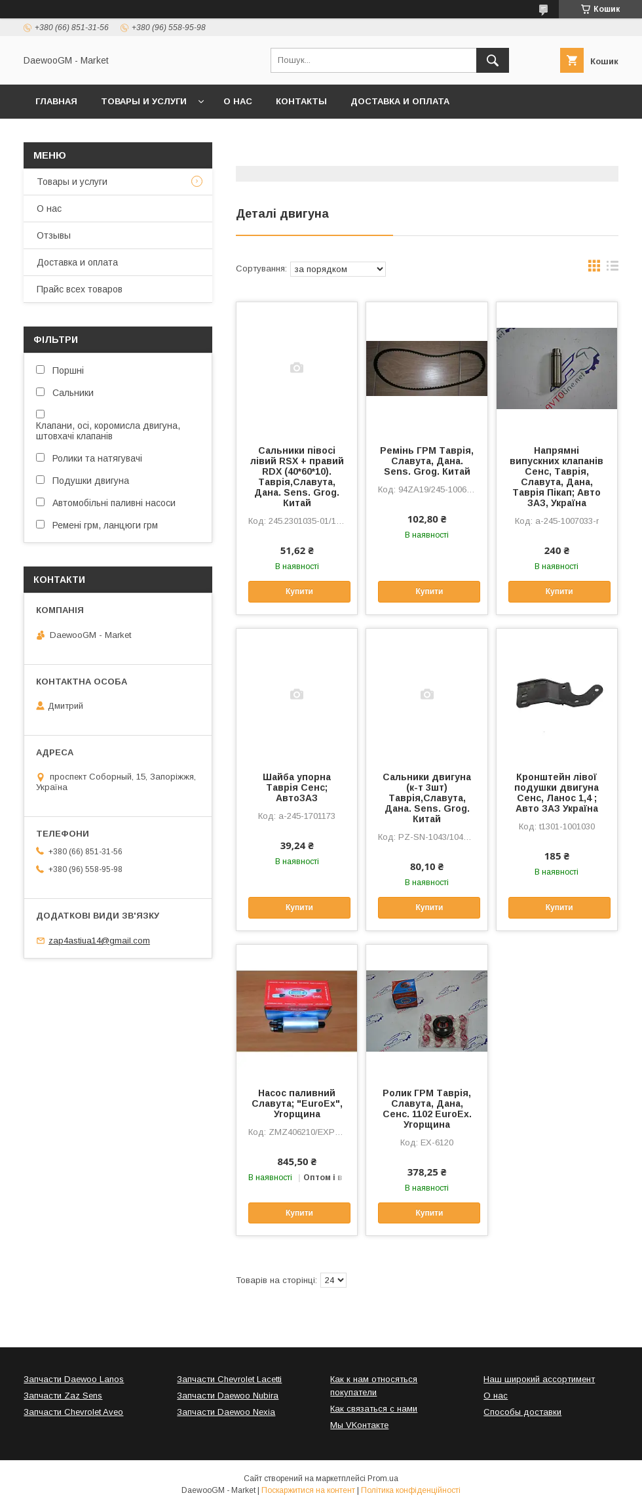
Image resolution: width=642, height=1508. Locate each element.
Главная (56, 101)
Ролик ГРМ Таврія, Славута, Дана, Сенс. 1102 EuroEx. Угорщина (427, 1109)
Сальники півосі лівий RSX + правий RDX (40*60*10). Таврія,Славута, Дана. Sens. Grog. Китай (297, 476)
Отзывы (54, 235)
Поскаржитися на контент (308, 1490)
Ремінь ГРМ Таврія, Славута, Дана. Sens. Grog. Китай (427, 461)
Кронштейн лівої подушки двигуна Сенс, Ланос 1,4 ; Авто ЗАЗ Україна (556, 793)
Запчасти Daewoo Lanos (74, 1379)
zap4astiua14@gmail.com (99, 940)
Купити (299, 591)
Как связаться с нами (373, 1409)
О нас (237, 101)
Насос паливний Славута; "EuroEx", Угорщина (297, 1103)
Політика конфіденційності (411, 1490)
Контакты (301, 101)
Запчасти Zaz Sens (63, 1395)
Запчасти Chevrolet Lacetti (229, 1379)
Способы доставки (522, 1412)
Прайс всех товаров (80, 289)
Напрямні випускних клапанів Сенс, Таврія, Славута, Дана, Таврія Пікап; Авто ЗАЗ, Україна (556, 476)
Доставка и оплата (399, 101)
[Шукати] (492, 60)
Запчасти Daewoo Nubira (227, 1395)
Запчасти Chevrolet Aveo (73, 1412)
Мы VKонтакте (359, 1425)
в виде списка (612, 269)
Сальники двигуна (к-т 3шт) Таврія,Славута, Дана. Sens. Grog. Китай (427, 798)
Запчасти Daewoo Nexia (226, 1412)
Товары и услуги (144, 101)
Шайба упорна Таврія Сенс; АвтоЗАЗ (297, 787)
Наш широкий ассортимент (539, 1379)
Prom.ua (383, 1478)
